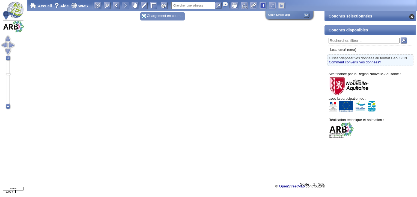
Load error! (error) (343, 50)
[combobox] (225, 4)
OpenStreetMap (292, 186)
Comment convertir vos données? (355, 62)
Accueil (41, 6)
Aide (62, 6)
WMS (79, 6)
